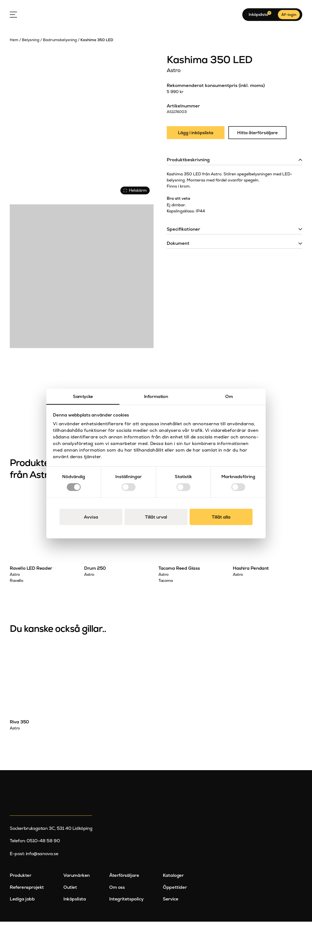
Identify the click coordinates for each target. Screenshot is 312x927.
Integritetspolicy (126, 904)
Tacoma (165, 585)
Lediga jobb (22, 904)
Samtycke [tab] (83, 396)
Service (170, 904)
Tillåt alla (221, 517)
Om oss (117, 892)
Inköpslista (74, 904)
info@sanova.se (42, 859)
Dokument (178, 249)
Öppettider (175, 892)
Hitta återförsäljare (259, 139)
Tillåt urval (156, 517)
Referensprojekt (27, 892)
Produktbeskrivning (188, 166)
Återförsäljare (124, 880)
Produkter (20, 880)
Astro (173, 75)
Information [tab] (156, 396)
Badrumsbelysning (60, 45)
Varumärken (76, 880)
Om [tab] (229, 396)
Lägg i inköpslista (196, 139)
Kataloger (173, 880)
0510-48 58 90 (43, 846)
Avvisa (91, 517)
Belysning (30, 45)
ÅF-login (288, 17)
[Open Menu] (13, 17)
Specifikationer (183, 235)
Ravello (16, 585)
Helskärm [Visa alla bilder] (134, 194)
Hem (14, 45)
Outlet (70, 892)
